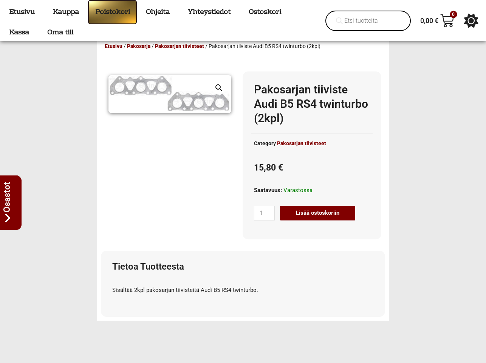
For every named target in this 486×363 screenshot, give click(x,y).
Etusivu (113, 57)
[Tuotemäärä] (264, 224)
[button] (219, 98)
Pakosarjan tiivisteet (179, 57)
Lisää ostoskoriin (317, 223)
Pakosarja (138, 57)
